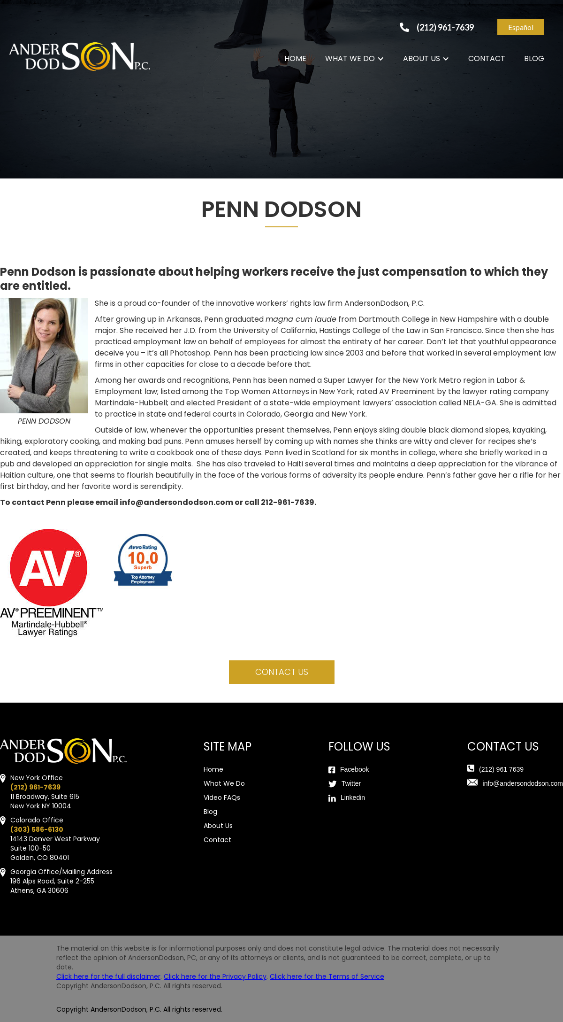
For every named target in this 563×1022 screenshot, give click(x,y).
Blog (210, 811)
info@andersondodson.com (523, 783)
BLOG (534, 58)
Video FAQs (222, 797)
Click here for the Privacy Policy (215, 976)
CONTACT (486, 58)
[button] (355, 59)
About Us (218, 825)
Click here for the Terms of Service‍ (327, 976)
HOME (295, 58)
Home (213, 769)
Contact (217, 839)
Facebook (354, 769)
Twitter (351, 783)
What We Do (224, 783)
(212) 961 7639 (501, 769)
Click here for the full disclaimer (108, 976)
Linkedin (353, 797)
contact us (281, 672)
